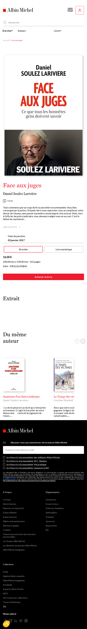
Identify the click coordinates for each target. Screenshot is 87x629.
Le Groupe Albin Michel (14, 538)
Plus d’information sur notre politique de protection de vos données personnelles (29, 478)
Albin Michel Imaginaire (14, 547)
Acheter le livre (43, 276)
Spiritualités (51, 510)
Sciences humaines (55, 505)
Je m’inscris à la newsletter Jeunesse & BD (27, 465)
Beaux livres (51, 523)
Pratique (50, 514)
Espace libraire (10, 510)
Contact (7, 497)
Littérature (51, 497)
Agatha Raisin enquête (14, 573)
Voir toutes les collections (15, 595)
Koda (5, 569)
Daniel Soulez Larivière (20, 194)
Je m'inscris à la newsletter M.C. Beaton (26, 458)
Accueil (6, 40)
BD (47, 527)
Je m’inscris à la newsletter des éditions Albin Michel (33, 454)
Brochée (23, 249)
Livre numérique (64, 249)
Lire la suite (12, 227)
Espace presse (10, 514)
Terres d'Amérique (11, 599)
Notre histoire (9, 501)
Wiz (4, 604)
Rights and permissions (14, 518)
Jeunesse (50, 518)
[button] (6, 623)
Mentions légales (11, 523)
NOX (5, 590)
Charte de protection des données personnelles (19, 532)
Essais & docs (52, 501)
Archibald (7, 582)
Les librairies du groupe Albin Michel (20, 543)
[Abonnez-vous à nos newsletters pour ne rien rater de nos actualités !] (69, 9)
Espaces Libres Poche (13, 586)
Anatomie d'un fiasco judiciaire (21, 396)
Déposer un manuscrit (13, 505)
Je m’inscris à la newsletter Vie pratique (26, 461)
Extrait (8, 200)
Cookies (7, 527)
